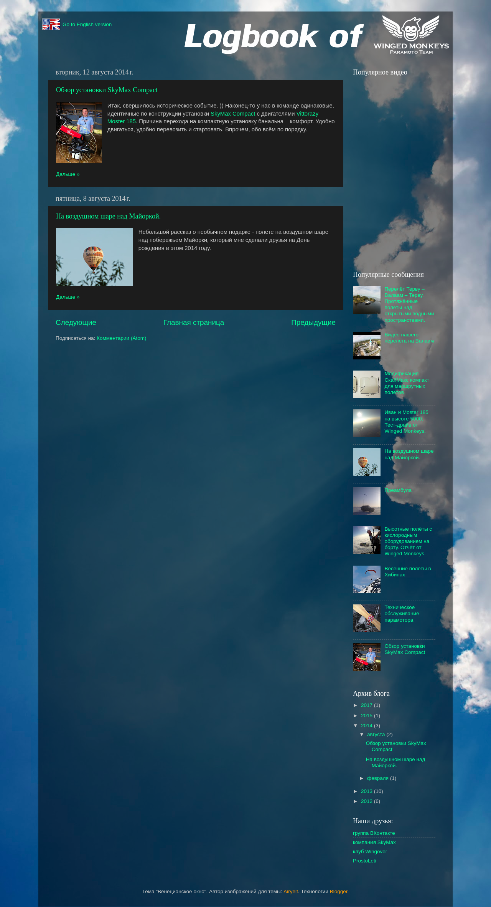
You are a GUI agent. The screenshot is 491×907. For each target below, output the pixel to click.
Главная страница (193, 322)
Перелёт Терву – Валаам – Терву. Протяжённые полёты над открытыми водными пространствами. (409, 304)
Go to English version (77, 24)
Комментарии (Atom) (121, 338)
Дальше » (67, 174)
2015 (367, 715)
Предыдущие (313, 322)
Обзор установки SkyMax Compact (107, 90)
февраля (378, 778)
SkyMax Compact (233, 114)
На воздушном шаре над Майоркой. (108, 216)
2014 (367, 725)
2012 (367, 801)
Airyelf (290, 891)
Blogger (339, 891)
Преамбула (398, 490)
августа (376, 734)
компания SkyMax (374, 842)
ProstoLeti (364, 861)
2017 (367, 705)
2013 (367, 791)
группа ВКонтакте (374, 833)
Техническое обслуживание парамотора (401, 613)
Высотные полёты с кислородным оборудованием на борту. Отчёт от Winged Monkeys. (408, 541)
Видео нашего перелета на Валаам (409, 338)
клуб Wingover (370, 851)
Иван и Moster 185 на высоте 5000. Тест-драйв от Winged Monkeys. (406, 421)
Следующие (76, 322)
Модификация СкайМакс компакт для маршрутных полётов (406, 383)
